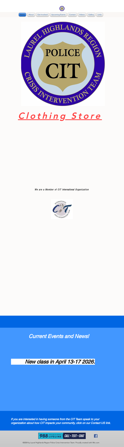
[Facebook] (95, 436)
